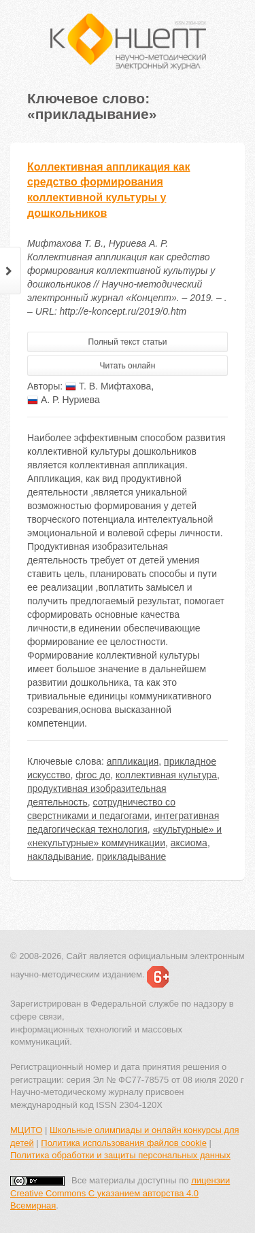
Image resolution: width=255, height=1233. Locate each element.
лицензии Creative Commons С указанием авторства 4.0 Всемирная (120, 1193)
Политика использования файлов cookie (124, 1143)
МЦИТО (26, 1130)
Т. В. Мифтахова (108, 386)
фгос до (92, 774)
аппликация (133, 761)
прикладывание (131, 856)
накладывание (59, 856)
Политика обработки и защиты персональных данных (120, 1155)
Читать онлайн (128, 365)
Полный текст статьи (127, 342)
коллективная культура (166, 774)
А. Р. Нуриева (63, 399)
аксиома (189, 842)
